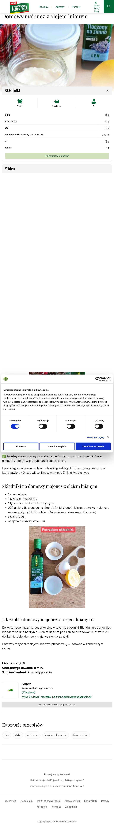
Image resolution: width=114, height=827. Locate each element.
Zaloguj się (71, 806)
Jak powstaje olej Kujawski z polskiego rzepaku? (57, 780)
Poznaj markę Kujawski (57, 774)
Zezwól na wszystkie (93, 446)
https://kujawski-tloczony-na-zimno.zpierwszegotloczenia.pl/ (57, 697)
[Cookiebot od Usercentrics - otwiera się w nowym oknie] (98, 379)
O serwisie (10, 801)
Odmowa (21, 446)
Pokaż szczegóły (96, 437)
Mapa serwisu (72, 801)
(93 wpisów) (28, 692)
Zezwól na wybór (57, 446)
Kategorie (42, 806)
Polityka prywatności (48, 801)
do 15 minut (32, 735)
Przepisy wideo (80, 735)
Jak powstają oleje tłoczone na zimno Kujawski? (57, 786)
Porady (105, 801)
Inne (7, 735)
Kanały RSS (90, 801)
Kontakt (56, 806)
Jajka (17, 735)
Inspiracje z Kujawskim (55, 735)
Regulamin (27, 801)
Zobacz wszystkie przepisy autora (57, 704)
